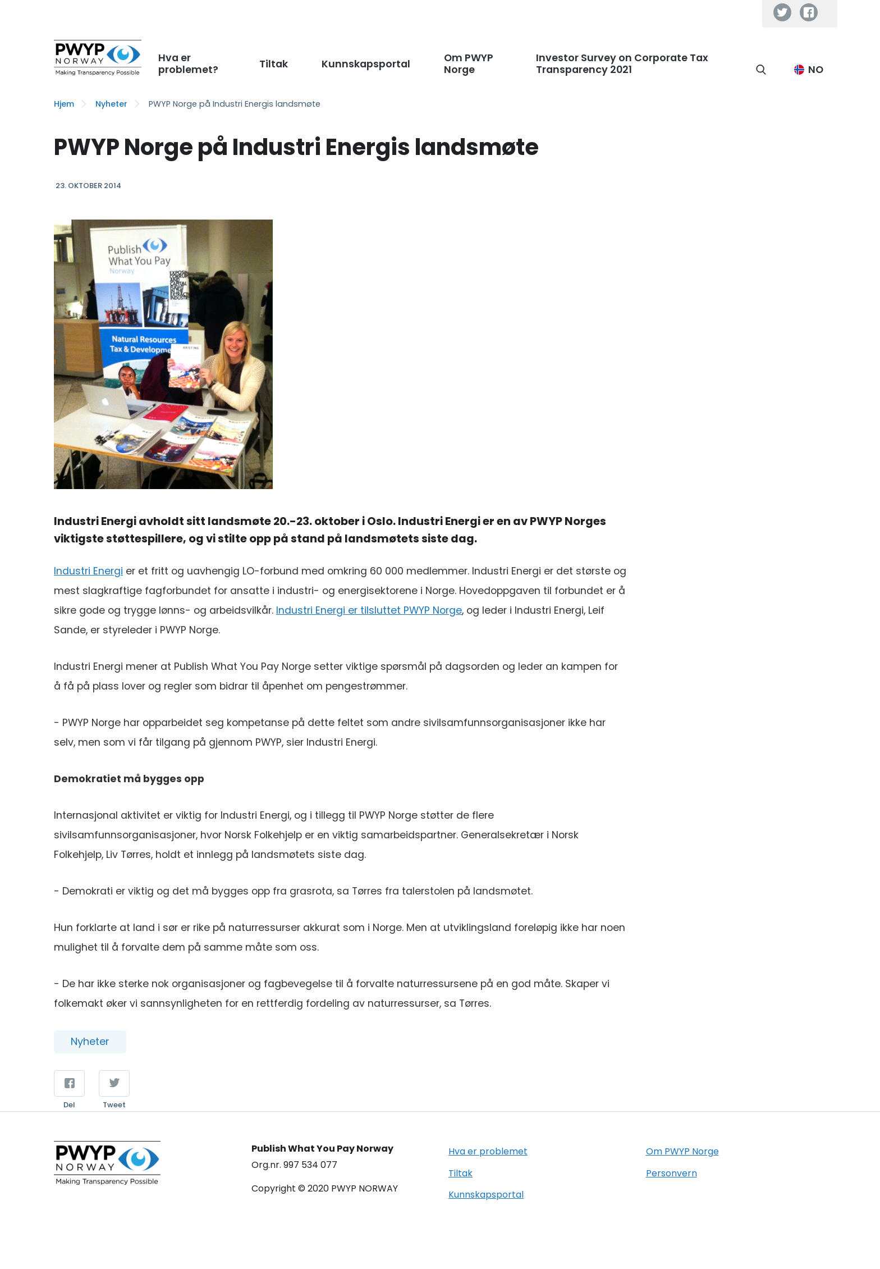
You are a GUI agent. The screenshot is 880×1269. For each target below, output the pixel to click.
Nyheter (111, 103)
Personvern (671, 1173)
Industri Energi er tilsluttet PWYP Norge (369, 610)
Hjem (64, 103)
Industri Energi (88, 571)
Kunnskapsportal (486, 1194)
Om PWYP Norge (682, 1151)
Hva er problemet (488, 1151)
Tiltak (460, 1173)
